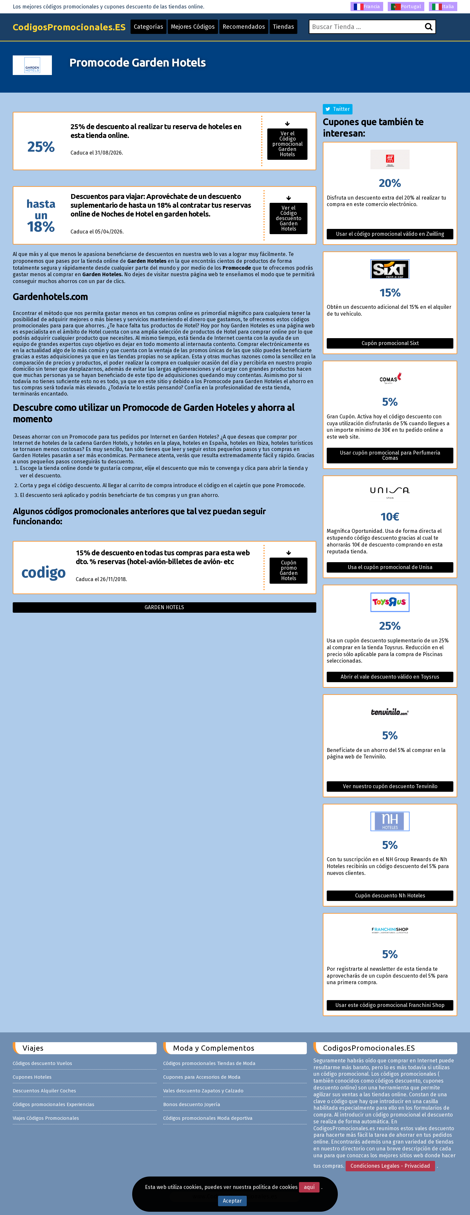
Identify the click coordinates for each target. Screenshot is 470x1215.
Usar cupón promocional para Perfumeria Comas (390, 455)
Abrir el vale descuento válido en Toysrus (390, 677)
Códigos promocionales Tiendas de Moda (209, 1063)
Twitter (337, 109)
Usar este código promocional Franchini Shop (390, 1005)
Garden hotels (164, 607)
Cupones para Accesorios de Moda (202, 1077)
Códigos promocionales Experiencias (53, 1104)
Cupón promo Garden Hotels (289, 570)
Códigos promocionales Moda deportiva (208, 1118)
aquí (309, 1187)
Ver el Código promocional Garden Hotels (287, 144)
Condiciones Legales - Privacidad (390, 1166)
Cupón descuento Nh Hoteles (390, 895)
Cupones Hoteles (32, 1077)
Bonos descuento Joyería (191, 1104)
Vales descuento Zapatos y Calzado (203, 1091)
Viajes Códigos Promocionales (46, 1118)
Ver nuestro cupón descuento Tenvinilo (390, 786)
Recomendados (244, 26)
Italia (443, 7)
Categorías (148, 26)
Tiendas (283, 26)
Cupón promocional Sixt (390, 343)
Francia (367, 7)
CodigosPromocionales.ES (69, 27)
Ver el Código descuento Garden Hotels (288, 218)
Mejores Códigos (193, 26)
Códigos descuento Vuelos (42, 1063)
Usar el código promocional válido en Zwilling (390, 234)
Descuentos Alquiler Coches (44, 1091)
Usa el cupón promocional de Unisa (390, 567)
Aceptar (232, 1201)
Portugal (406, 7)
